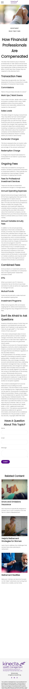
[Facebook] (12, 678)
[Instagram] (17, 678)
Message (4, 448)
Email (2, 438)
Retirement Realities (11, 575)
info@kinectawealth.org (14, 675)
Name (3, 428)
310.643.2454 (14, 673)
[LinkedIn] (14, 678)
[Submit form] (5, 462)
